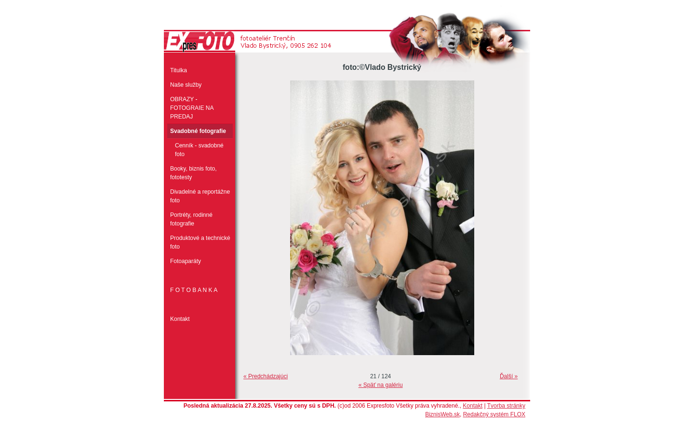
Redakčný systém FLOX (494, 414)
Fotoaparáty (185, 261)
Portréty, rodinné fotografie (191, 219)
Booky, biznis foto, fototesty (193, 173)
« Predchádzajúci (265, 376)
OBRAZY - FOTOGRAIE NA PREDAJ (192, 108)
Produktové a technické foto (200, 242)
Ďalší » (509, 376)
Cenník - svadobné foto (199, 150)
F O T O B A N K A (193, 290)
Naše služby (185, 84)
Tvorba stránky (506, 405)
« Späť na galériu (381, 385)
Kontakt (180, 319)
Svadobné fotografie (198, 131)
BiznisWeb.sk (442, 414)
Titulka (178, 70)
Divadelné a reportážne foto (200, 196)
